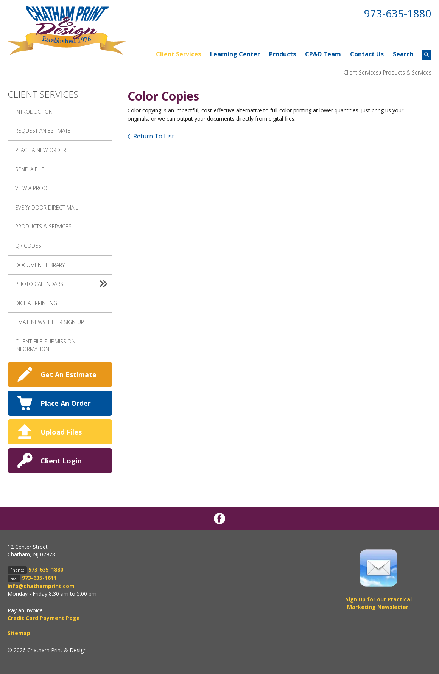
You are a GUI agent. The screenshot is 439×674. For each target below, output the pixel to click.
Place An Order (65, 403)
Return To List (153, 136)
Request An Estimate (43, 130)
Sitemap (19, 633)
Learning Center (235, 54)
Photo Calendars (63, 284)
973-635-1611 (39, 577)
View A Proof (32, 188)
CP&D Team (323, 54)
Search (403, 54)
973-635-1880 (397, 13)
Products (282, 54)
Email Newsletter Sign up (49, 322)
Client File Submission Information (45, 345)
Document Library (40, 265)
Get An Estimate (68, 374)
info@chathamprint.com (41, 586)
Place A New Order (40, 150)
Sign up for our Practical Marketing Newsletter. (379, 603)
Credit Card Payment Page (44, 617)
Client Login (61, 460)
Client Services (178, 54)
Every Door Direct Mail (46, 207)
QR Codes (28, 245)
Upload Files (61, 431)
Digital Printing (36, 303)
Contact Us (367, 54)
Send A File (29, 169)
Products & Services (407, 72)
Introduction (34, 111)
